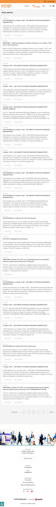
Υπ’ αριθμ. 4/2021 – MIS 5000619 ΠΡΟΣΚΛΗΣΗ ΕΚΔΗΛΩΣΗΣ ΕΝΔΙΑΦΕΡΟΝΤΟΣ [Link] (25, 367)
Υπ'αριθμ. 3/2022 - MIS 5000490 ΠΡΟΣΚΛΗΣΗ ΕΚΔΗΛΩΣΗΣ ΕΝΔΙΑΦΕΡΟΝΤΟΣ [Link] (25, 65)
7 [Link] (44, 412)
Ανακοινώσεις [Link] (7, 35)
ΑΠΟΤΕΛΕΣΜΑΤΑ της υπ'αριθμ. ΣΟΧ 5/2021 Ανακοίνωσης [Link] (19, 218)
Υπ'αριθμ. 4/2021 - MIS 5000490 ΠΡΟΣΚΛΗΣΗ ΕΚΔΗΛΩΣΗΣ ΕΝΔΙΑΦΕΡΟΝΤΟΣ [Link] (25, 325)
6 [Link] (39, 412)
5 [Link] (35, 413)
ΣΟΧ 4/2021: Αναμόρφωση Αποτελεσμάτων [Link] (15, 239)
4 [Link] (30, 412)
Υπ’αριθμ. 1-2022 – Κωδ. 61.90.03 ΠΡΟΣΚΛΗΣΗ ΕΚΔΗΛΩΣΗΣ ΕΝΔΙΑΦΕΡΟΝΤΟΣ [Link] (25, 86)
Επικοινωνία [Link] (51, 1)
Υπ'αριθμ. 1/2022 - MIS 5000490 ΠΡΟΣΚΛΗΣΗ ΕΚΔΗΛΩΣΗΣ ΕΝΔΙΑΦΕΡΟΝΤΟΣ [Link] (25, 152)
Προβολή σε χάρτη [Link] (28, 458)
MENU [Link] (50, 6)
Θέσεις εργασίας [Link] (18, 35)
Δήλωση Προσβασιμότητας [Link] (28, 485)
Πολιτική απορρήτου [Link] (28, 482)
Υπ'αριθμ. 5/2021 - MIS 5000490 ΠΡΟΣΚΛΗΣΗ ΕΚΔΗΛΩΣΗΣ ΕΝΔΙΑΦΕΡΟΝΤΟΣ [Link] (25, 305)
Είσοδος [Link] (27, 6)
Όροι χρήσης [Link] (28, 480)
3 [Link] (25, 412)
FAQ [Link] (45, 1)
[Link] (41, 1)
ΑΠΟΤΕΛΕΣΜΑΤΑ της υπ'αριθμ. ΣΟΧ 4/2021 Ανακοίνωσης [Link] (19, 346)
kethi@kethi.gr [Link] (28, 472)
